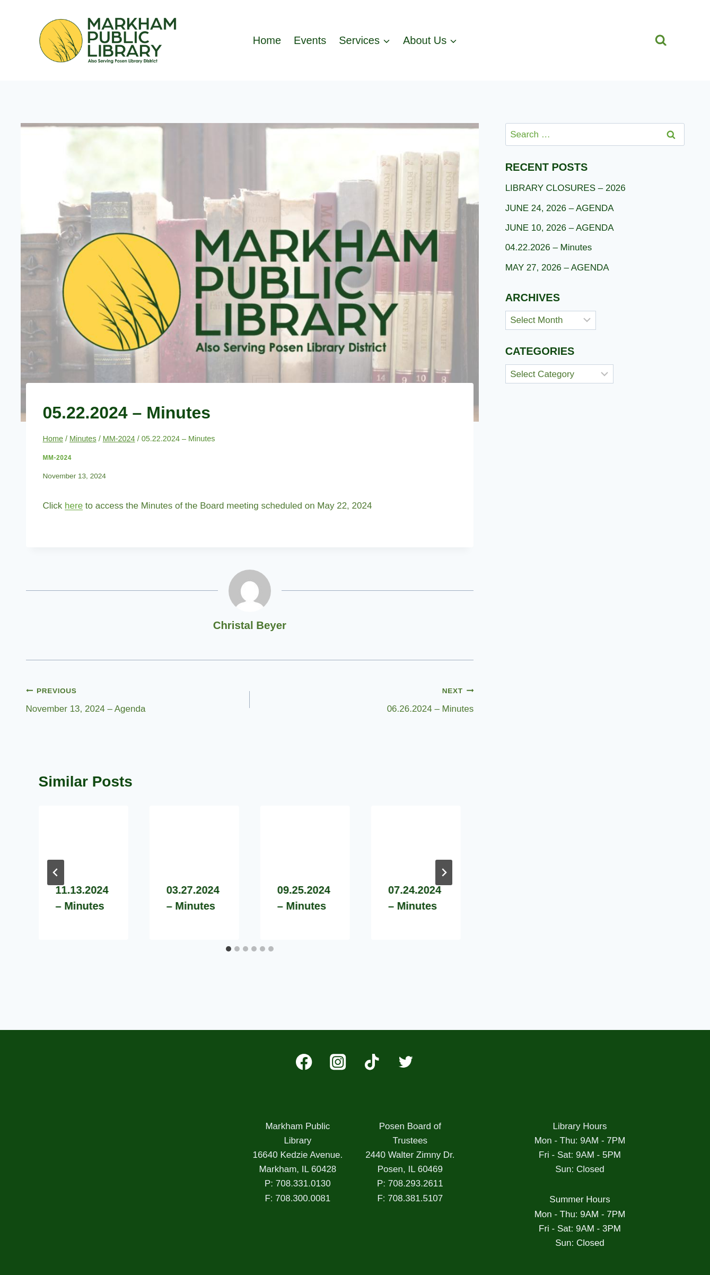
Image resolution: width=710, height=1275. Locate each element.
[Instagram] (338, 1062)
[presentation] (83, 836)
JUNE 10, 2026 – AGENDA (559, 228)
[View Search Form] (661, 40)
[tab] (228, 948)
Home (267, 40)
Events (310, 40)
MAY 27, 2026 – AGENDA (557, 268)
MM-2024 (57, 457)
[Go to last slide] (55, 872)
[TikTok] (372, 1062)
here (74, 506)
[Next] (443, 872)
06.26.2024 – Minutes (366, 698)
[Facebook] (304, 1062)
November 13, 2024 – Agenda (133, 698)
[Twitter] (406, 1062)
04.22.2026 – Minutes (548, 247)
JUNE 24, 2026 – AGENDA (559, 208)
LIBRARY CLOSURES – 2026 (565, 188)
